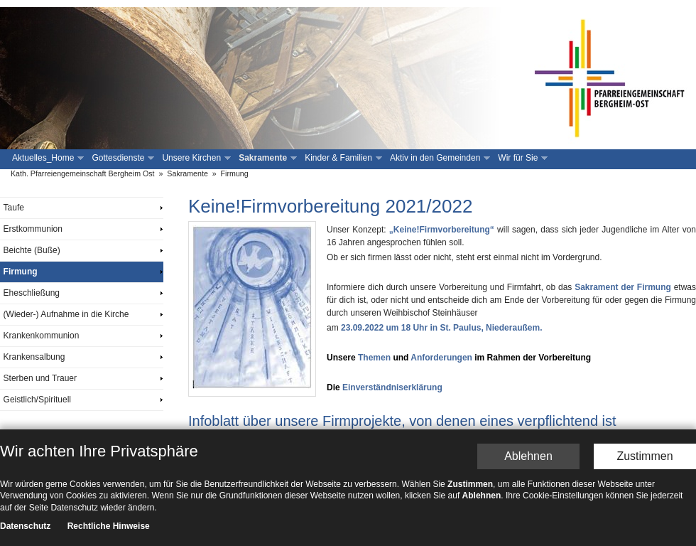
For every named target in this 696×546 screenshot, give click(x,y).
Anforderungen (441, 358)
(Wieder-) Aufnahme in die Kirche (66, 314)
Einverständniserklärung (392, 387)
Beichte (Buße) (32, 250)
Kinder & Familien (342, 158)
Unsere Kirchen (195, 158)
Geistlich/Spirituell (37, 400)
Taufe (14, 208)
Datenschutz (25, 532)
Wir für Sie (521, 158)
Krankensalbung (34, 357)
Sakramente (266, 158)
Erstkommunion (33, 229)
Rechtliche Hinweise (108, 532)
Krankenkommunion (42, 336)
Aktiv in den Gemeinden (438, 158)
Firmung (235, 173)
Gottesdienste (121, 158)
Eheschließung (32, 293)
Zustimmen (644, 462)
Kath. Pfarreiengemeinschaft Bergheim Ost (83, 173)
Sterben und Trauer (40, 378)
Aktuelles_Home (46, 158)
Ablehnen (528, 462)
